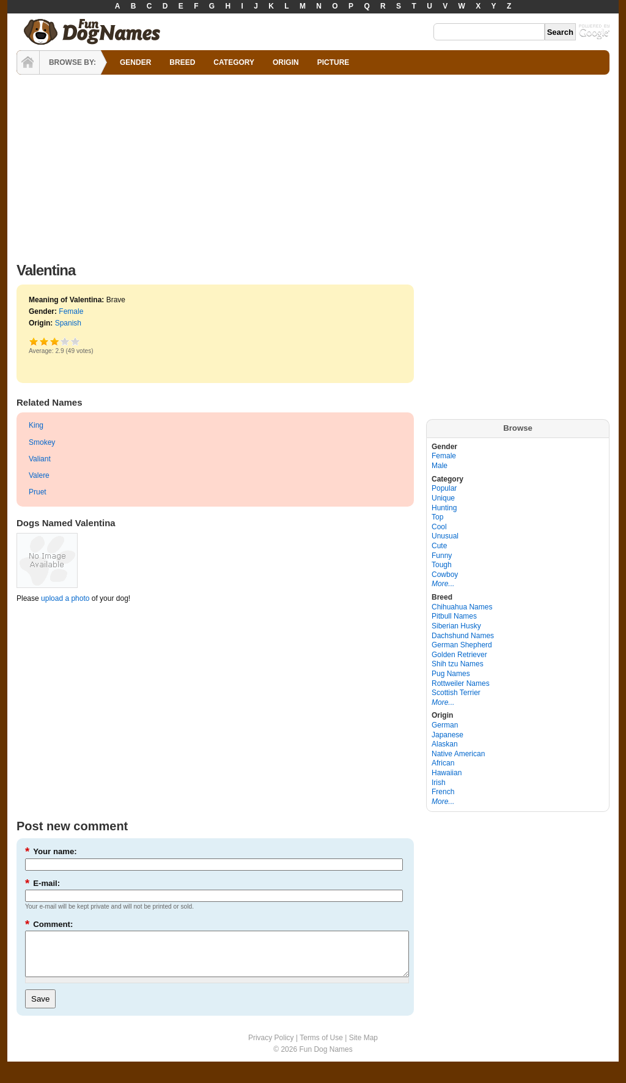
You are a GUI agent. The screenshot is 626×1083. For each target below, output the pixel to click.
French (443, 791)
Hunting (444, 508)
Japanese (447, 735)
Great (65, 341)
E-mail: (42, 883)
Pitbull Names (454, 616)
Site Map (363, 1047)
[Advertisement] (313, 165)
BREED (182, 62)
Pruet (37, 492)
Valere (39, 475)
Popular (444, 488)
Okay (44, 341)
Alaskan (445, 744)
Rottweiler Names (461, 683)
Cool (439, 527)
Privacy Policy (271, 1047)
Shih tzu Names (458, 664)
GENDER (135, 62)
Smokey (42, 442)
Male (439, 465)
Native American (458, 754)
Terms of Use (321, 1047)
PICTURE (333, 62)
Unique (443, 498)
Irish (439, 782)
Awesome (75, 341)
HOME (28, 62)
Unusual (445, 536)
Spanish (68, 323)
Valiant (40, 459)
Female (71, 311)
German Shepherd (462, 645)
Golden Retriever (459, 654)
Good (54, 341)
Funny (442, 555)
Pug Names (451, 673)
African (443, 763)
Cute (439, 546)
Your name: (51, 851)
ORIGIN (286, 62)
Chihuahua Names (462, 607)
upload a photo (65, 598)
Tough (442, 564)
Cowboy (445, 574)
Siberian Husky (456, 626)
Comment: (49, 924)
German (445, 725)
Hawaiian (447, 773)
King (36, 425)
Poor (34, 341)
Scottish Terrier (456, 692)
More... (443, 583)
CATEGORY (233, 62)
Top (437, 517)
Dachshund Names (463, 635)
